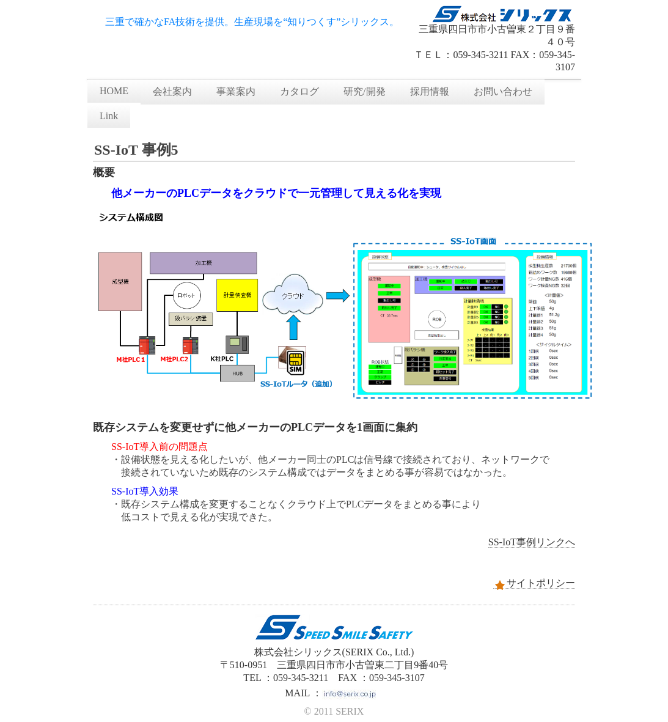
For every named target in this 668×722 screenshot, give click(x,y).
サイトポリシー (534, 583)
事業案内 (235, 91)
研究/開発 (364, 91)
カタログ (299, 91)
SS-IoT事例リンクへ (531, 542)
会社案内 (172, 91)
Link (109, 116)
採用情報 (429, 91)
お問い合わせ (503, 91)
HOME (114, 91)
